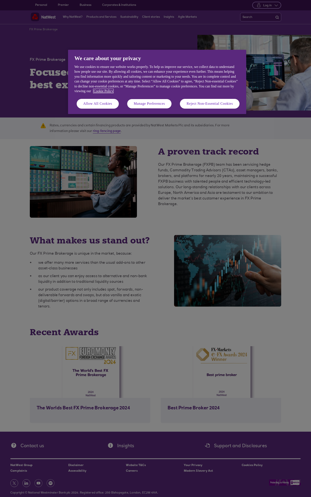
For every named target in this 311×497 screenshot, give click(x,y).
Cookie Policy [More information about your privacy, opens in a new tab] (103, 91)
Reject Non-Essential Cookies (210, 103)
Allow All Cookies (97, 103)
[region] (157, 82)
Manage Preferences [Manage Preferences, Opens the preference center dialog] (149, 103)
